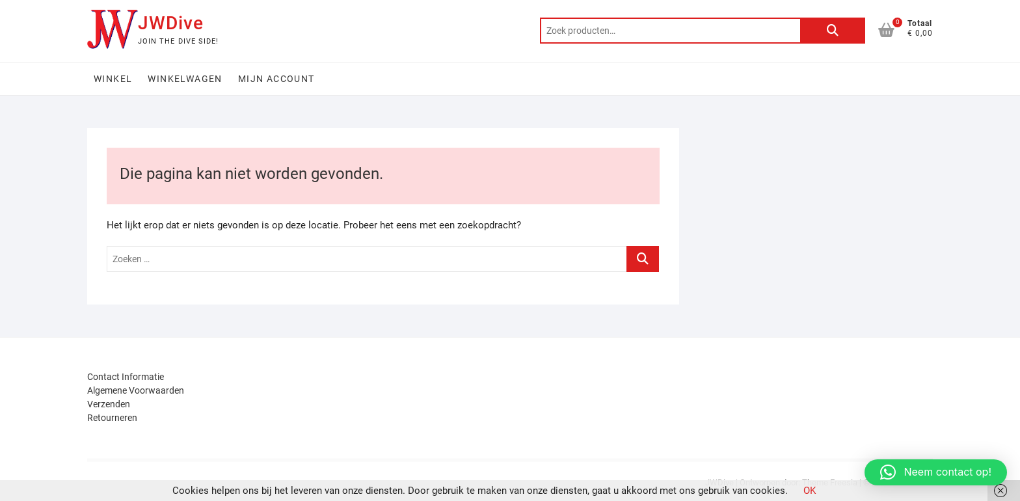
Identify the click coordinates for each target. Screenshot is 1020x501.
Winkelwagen (185, 79)
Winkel (113, 79)
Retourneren (112, 418)
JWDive (171, 23)
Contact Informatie (125, 377)
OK (809, 490)
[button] (936, 472)
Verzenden (108, 404)
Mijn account (276, 79)
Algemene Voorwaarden (135, 390)
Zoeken (832, 31)
